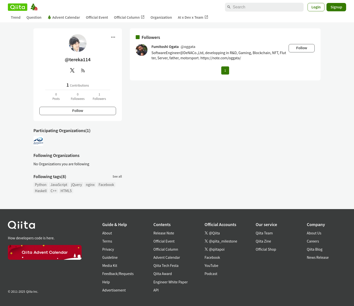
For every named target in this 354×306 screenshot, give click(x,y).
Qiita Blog (315, 249)
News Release (318, 257)
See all (117, 176)
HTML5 (66, 190)
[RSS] (83, 70)
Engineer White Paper (170, 281)
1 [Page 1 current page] (225, 70)
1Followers (99, 96)
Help (106, 281)
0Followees (78, 96)
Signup (336, 6)
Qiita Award (162, 273)
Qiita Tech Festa (165, 265)
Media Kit (109, 265)
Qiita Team (264, 232)
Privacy (108, 249)
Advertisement (114, 290)
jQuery (76, 184)
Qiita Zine (263, 241)
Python (40, 184)
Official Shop (266, 249)
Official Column (129, 17)
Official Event (97, 17)
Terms (107, 241)
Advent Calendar (63, 17)
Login (316, 6)
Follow (77, 111)
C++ (54, 190)
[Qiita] (17, 7)
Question (33, 17)
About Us (314, 232)
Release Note (163, 232)
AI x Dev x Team (193, 17)
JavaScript (58, 184)
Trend (15, 17)
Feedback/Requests (118, 273)
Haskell (41, 190)
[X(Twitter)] (72, 70)
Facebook (106, 184)
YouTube (211, 265)
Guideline (110, 257)
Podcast (211, 273)
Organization (161, 17)
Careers (313, 241)
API (156, 290)
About (107, 232)
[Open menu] (113, 37)
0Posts (56, 96)
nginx (90, 184)
